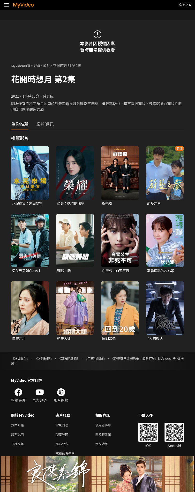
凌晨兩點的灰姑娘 (161, 271)
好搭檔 (107, 203)
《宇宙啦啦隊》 (99, 359)
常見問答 (63, 426)
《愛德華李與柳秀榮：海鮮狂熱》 (140, 359)
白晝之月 (19, 339)
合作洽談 (105, 446)
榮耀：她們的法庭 (71, 203)
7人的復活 (155, 339)
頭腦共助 (64, 271)
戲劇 (40, 65)
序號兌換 (185, 4)
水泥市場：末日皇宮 (28, 203)
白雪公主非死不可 (116, 271)
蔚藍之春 (154, 203)
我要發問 (63, 436)
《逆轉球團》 (46, 359)
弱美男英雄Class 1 (27, 271)
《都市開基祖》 (71, 359)
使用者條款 (107, 426)
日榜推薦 (18, 446)
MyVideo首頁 (22, 65)
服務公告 (63, 446)
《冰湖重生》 (21, 359)
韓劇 (50, 65)
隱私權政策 (107, 436)
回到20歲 (109, 339)
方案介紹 (18, 426)
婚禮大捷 (64, 339)
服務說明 (18, 436)
